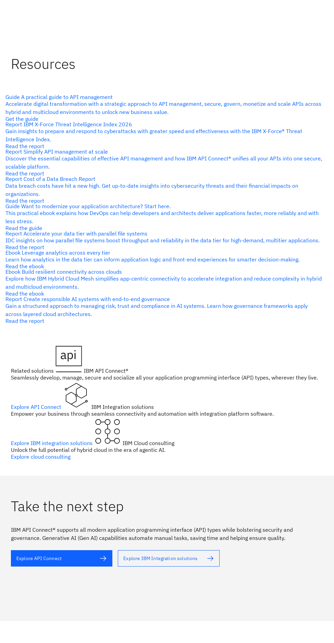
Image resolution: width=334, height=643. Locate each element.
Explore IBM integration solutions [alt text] (52, 443)
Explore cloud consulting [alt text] (40, 456)
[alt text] (164, 108)
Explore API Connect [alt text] (37, 406)
